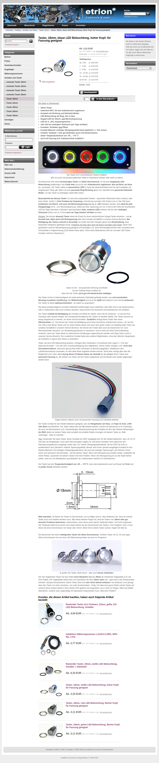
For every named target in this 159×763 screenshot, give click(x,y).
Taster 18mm (12, 99)
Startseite (11, 25)
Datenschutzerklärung (14, 169)
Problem (112, 591)
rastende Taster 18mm (16, 82)
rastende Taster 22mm (16, 86)
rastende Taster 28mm (16, 95)
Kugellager (9, 69)
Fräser (7, 61)
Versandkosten (102, 51)
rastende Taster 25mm (16, 90)
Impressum (9, 177)
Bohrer (8, 57)
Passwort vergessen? (13, 153)
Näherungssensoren (14, 74)
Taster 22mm (12, 103)
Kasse (65, 25)
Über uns (9, 165)
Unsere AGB (10, 173)
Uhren (7, 124)
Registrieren (48, 25)
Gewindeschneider (13, 65)
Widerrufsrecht (11, 182)
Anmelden (81, 25)
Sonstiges (9, 120)
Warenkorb (29, 25)
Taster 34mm (12, 115)
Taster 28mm (12, 111)
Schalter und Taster (13, 78)
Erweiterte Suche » (131, 17)
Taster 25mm (12, 107)
